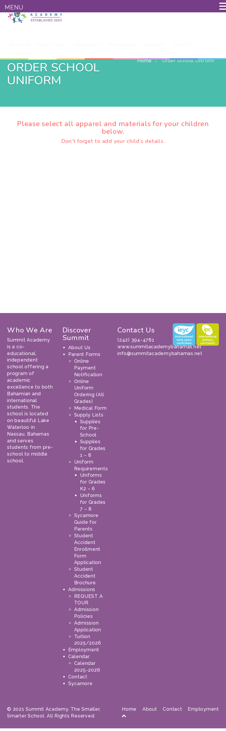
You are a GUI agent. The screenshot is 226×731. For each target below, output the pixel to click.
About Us (20, 45)
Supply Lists (89, 417)
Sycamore (21, 54)
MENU (14, 7)
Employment (123, 45)
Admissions (89, 45)
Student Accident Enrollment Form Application (87, 552)
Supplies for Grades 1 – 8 (93, 451)
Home (144, 63)
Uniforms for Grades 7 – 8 (93, 504)
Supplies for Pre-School (90, 431)
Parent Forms (52, 45)
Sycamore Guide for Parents (86, 524)
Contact (182, 45)
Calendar (154, 45)
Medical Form (90, 411)
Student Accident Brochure (85, 578)
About (149, 712)
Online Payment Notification (88, 370)
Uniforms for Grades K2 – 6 (93, 484)
